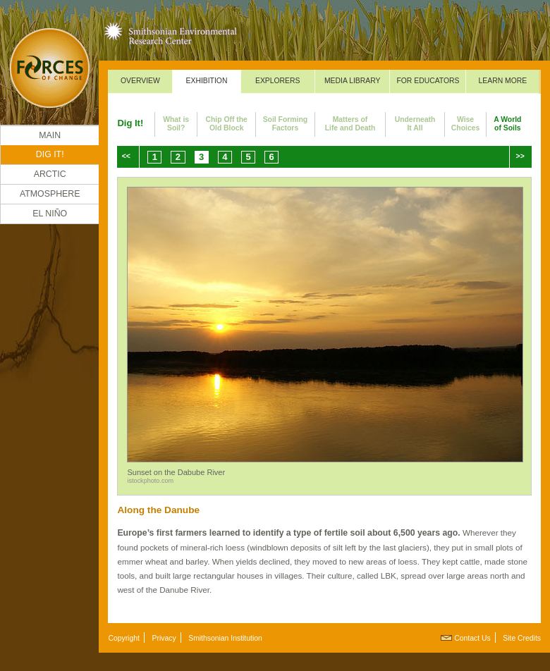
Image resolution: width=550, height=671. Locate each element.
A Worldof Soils (507, 124)
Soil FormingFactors (285, 124)
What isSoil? (176, 124)
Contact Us (472, 638)
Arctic (50, 174)
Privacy (164, 638)
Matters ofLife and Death (350, 124)
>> (520, 156)
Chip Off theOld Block (226, 124)
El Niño (49, 213)
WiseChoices (465, 124)
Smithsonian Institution (225, 638)
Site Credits (522, 638)
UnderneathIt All (415, 124)
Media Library (352, 81)
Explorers (277, 81)
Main (50, 135)
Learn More (503, 81)
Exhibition (207, 81)
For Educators (427, 81)
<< (126, 156)
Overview (140, 81)
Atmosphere (50, 194)
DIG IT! (50, 154)
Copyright (123, 638)
